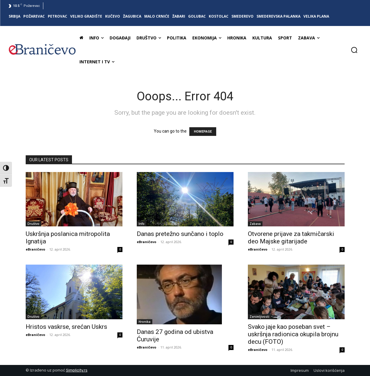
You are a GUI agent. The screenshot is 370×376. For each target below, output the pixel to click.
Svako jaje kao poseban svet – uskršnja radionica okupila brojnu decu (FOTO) (293, 334)
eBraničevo (35, 249)
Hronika (145, 322)
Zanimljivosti (259, 316)
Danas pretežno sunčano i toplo (180, 233)
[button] (354, 50)
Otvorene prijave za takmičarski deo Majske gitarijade (291, 237)
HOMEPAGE (203, 131)
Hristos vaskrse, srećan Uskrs (66, 326)
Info (142, 224)
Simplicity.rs (76, 370)
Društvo (33, 224)
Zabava (255, 224)
